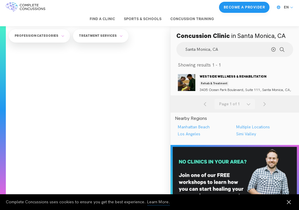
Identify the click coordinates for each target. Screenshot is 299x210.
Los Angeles (189, 134)
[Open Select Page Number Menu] (234, 104)
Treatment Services (101, 36)
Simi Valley (246, 134)
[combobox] (234, 104)
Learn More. (158, 202)
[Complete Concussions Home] (25, 7)
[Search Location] (234, 49)
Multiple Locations (253, 127)
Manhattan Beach (194, 127)
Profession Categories (39, 36)
